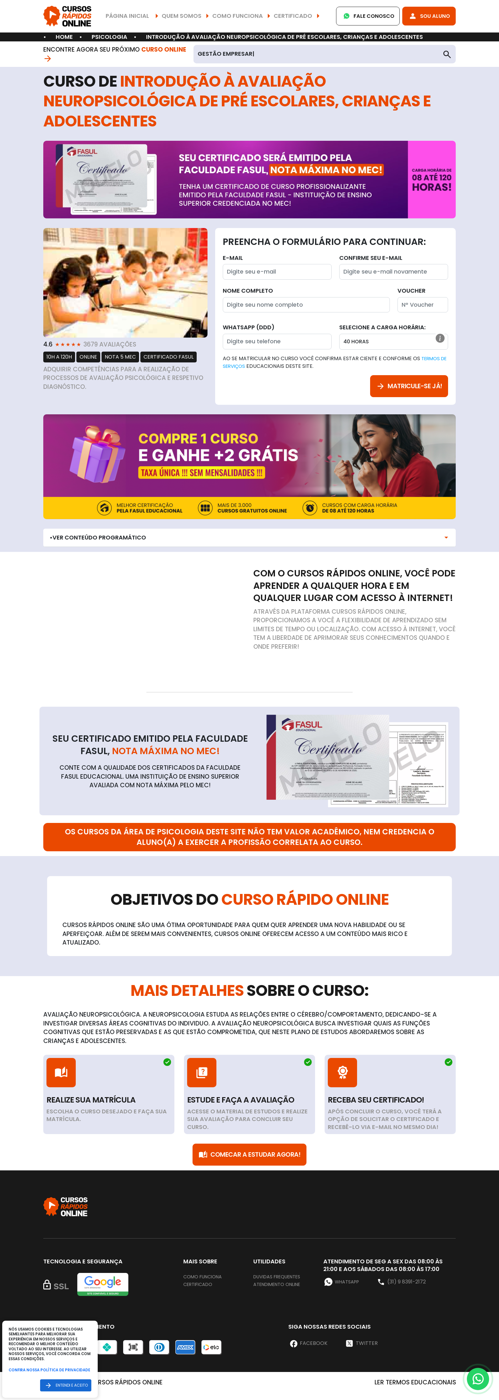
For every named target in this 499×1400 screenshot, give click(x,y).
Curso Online (168, 54)
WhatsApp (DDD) (249, 327)
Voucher (411, 291)
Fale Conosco (359, 16)
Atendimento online (280, 1291)
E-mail (233, 258)
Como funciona (205, 1284)
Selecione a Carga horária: (382, 327)
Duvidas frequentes (281, 1284)
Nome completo (248, 291)
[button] (439, 339)
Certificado (200, 1291)
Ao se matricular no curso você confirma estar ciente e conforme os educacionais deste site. (332, 362)
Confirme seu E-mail (370, 258)
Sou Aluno (426, 16)
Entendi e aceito (65, 1385)
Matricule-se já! (403, 388)
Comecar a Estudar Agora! (249, 1160)
